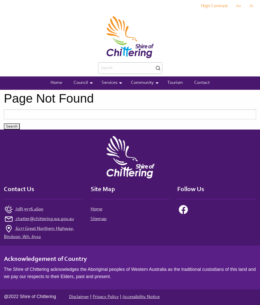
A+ (238, 6)
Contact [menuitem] (202, 83)
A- (252, 6)
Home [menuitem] (56, 83)
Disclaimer (79, 297)
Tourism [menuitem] (175, 83)
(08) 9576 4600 (29, 209)
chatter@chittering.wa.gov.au (44, 219)
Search (158, 68)
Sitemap (99, 219)
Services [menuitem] (109, 83)
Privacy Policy (106, 297)
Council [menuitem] (81, 83)
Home (96, 209)
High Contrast (214, 6)
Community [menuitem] (142, 83)
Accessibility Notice (141, 297)
